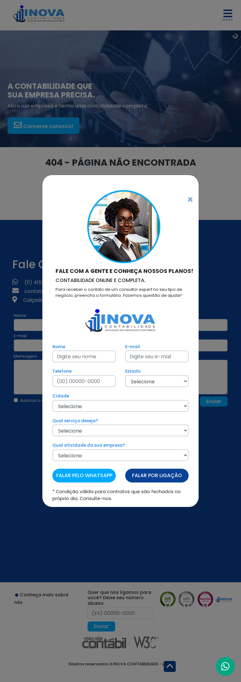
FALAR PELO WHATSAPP (84, 475)
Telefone (62, 371)
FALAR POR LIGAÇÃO (157, 475)
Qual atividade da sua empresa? (88, 445)
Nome (58, 347)
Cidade (60, 396)
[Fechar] (190, 199)
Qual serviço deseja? (75, 421)
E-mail (132, 347)
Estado (133, 371)
